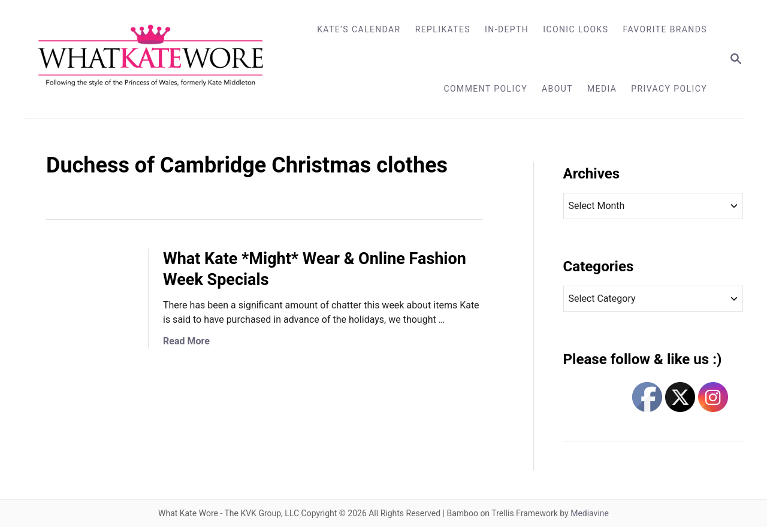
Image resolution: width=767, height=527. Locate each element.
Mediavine (589, 513)
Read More (186, 341)
